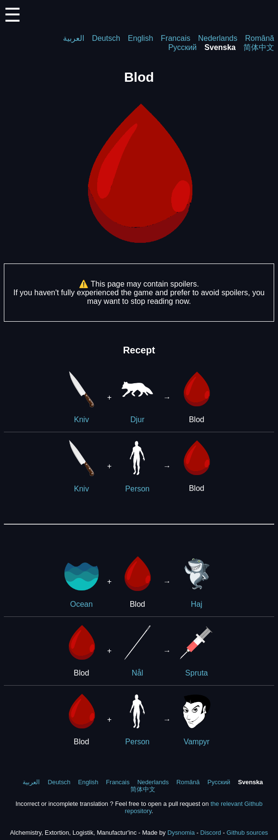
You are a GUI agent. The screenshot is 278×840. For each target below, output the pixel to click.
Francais (175, 38)
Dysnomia (181, 832)
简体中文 (258, 47)
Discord (210, 832)
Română (259, 38)
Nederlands (218, 38)
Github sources (247, 832)
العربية (73, 38)
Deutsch (106, 38)
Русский (182, 47)
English (140, 38)
